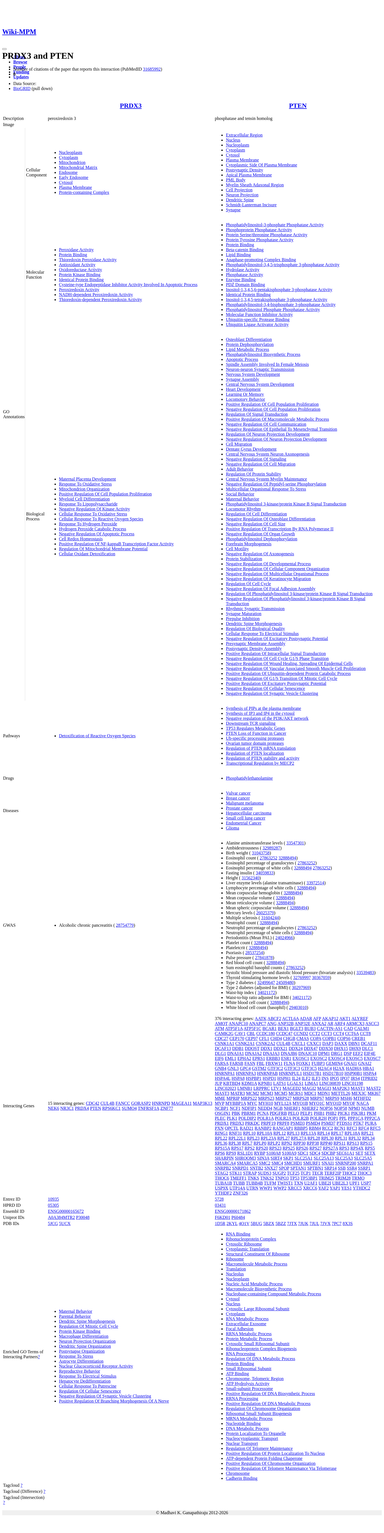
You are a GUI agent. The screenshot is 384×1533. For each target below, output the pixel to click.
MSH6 (346, 1098)
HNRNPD (161, 1103)
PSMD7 (328, 1123)
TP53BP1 (309, 1178)
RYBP (259, 1153)
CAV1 (240, 1033)
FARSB (236, 1063)
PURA (371, 1123)
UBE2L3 (340, 1183)
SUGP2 (279, 1173)
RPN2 (286, 1143)
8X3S (348, 1223)
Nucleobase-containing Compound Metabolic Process (273, 1293)
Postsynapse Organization (82, 1351)
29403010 (298, 1007)
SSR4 (352, 1168)
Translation (236, 1269)
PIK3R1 (358, 1113)
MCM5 (280, 1093)
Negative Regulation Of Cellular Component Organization (277, 568)
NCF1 (235, 1108)
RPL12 (279, 1133)
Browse (20, 62)
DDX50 (326, 1048)
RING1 (221, 1133)
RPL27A (299, 1138)
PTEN (298, 105)
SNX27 (271, 1168)
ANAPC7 (257, 1023)
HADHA (354, 1068)
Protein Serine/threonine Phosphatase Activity (266, 234)
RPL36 (221, 1143)
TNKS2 (267, 1178)
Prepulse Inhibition (243, 618)
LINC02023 (225, 1088)
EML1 (230, 1058)
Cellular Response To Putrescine (87, 1386)
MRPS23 (266, 1098)
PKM (371, 1113)
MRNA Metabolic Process (249, 1418)
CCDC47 (284, 1033)
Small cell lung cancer (245, 818)
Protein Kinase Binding (79, 274)
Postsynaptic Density (244, 170)
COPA (315, 1038)
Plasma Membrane (75, 187)
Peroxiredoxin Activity (79, 289)
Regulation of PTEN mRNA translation (260, 748)
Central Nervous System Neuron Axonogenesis (267, 454)
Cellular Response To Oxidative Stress (93, 514)
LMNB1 (244, 1088)
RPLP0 (259, 1143)
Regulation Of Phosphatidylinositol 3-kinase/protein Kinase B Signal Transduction (299, 593)
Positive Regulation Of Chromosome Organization (270, 1463)
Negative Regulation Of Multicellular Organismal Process (277, 573)
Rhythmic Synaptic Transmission (255, 608)
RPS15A (222, 1148)
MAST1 (358, 1088)
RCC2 (327, 1128)
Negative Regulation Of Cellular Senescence (265, 688)
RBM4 (315, 1128)
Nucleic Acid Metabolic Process (254, 1284)
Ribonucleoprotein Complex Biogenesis (261, 1348)
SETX (369, 1153)
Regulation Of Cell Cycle (248, 583)
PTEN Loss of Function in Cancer (256, 733)
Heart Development (243, 389)
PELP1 (306, 1113)
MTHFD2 (362, 1098)
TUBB (239, 1183)
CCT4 (338, 1033)
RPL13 (293, 1133)
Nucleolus (235, 1274)
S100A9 (289, 1153)
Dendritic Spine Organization (85, 1346)
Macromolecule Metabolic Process (256, 1264)
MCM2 (252, 1093)
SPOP (284, 1168)
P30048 (83, 1217)
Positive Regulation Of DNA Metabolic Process (268, 1403)
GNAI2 (364, 1063)
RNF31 (235, 1133)
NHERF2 (310, 1108)
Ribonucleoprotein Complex (251, 1239)
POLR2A (283, 1118)
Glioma (232, 828)
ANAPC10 (238, 1023)
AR (330, 1023)
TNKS (253, 1178)
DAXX (340, 1043)
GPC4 (245, 1068)
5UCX (65, 1223)
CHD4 (276, 1038)
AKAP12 (330, 1018)
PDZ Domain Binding (245, 284)
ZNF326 (240, 1193)
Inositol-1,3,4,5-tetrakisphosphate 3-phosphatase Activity (276, 299)
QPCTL (231, 1128)
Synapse (233, 209)
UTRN (252, 1188)
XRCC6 (310, 1188)
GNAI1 (350, 1063)
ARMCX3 (355, 1023)
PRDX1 (222, 1123)
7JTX (292, 1223)
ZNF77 (166, 1108)
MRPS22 (249, 1098)
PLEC (220, 1118)
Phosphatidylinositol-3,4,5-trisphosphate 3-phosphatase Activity (282, 264)
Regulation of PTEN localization (255, 753)
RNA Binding (238, 1234)
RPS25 (288, 1148)
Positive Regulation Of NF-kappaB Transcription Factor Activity (116, 543)
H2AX (339, 1068)
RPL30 (327, 1138)
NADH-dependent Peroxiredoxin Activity (96, 294)
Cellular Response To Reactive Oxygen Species (101, 519)
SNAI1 (327, 1163)
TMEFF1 (238, 1178)
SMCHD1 (293, 1163)
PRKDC (252, 1123)
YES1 (346, 1188)
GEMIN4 (334, 1063)
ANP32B (285, 1023)
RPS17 (237, 1148)
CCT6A (352, 1033)
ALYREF (359, 1018)
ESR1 (286, 1058)
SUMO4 (129, 1108)
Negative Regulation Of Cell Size (255, 524)
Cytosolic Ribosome (244, 1244)
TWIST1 (285, 1183)
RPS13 (353, 1143)
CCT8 (365, 1033)
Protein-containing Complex (84, 192)
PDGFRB (278, 1113)
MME (220, 1098)
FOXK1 (303, 1063)
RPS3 (344, 1148)
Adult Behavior (239, 469)
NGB (278, 1108)
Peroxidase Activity (76, 249)
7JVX (325, 1223)
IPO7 (345, 1078)
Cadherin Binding (241, 1478)
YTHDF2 (223, 1193)
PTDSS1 (344, 1123)
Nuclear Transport (242, 1443)
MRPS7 (317, 1098)
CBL (251, 1033)
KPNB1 (265, 1083)
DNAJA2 (253, 1053)
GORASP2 (141, 1103)
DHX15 (341, 1048)
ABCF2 (274, 1018)
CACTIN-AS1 (330, 1028)
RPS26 (302, 1148)
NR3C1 (67, 1108)
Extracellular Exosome (246, 1323)
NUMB (367, 1108)
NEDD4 (265, 1108)
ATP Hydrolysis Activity (247, 1383)
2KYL (232, 1223)
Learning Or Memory (245, 394)
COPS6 (344, 1038)
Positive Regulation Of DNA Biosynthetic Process (270, 1393)
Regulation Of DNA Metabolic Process (260, 1358)
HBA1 (368, 1068)
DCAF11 (369, 1043)
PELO (293, 1113)
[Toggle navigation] (4, 49)
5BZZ (281, 1223)
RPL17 (337, 1133)
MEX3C (358, 1093)
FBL (260, 1063)
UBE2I (324, 1183)
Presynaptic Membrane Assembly (255, 643)
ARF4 (339, 1023)
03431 (220, 1205)
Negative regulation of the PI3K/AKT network (267, 718)
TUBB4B (254, 1183)
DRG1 (337, 1053)
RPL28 (314, 1138)
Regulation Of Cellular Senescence (90, 1391)
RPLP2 (274, 1143)
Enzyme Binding (241, 279)
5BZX (268, 1223)
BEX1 (283, 1028)
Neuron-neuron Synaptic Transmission (260, 369)
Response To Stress (76, 1356)
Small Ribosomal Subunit (248, 1368)
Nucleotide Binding (243, 1423)
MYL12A (282, 1103)
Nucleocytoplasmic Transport (252, 1438)
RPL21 (367, 1133)
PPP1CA (355, 1118)
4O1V (244, 1223)
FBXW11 (274, 1063)
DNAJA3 (271, 1053)
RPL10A (264, 1133)
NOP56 (326, 1108)
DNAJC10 (307, 1053)
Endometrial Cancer (243, 823)
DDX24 (296, 1048)
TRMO (358, 1178)
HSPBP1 (253, 1078)
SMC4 (277, 1163)
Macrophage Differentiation (83, 1336)
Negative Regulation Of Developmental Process (268, 563)
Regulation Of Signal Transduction (257, 414)
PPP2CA (372, 1118)
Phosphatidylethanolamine (249, 778)
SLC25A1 (304, 1158)
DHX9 (355, 1048)
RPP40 (326, 1143)
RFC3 (352, 1128)
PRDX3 (131, 105)
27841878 (264, 957)
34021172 (266, 992)
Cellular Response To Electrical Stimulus (262, 633)
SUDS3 (264, 1173)
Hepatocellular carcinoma (248, 813)
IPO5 (334, 1078)
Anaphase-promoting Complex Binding (261, 259)
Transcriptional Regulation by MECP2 (260, 763)
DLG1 (220, 1053)
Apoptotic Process (242, 359)
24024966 (284, 937)
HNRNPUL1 (290, 1073)
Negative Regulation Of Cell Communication (266, 424)
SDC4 (315, 1153)
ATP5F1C (252, 1028)
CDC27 (221, 1038)
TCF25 (293, 1173)
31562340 (250, 877)
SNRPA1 (365, 1163)
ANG (272, 1023)
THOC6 (222, 1178)
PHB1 (319, 1113)
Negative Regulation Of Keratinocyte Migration (268, 578)
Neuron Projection (242, 194)
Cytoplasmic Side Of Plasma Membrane (261, 165)
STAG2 (221, 1173)
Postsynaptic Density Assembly (254, 648)
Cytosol (66, 182)
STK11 (235, 1173)
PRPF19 (268, 1123)
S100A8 (273, 1153)
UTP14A (237, 1188)
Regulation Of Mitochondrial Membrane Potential (103, 548)
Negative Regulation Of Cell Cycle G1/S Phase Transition (277, 658)
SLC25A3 (344, 1158)
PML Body (235, 180)
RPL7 (247, 1143)
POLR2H (318, 1118)
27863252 (268, 858)
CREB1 (358, 1038)
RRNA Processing (242, 1398)
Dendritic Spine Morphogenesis (254, 623)
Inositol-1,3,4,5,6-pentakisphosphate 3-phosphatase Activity (279, 289)
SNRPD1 (240, 1168)
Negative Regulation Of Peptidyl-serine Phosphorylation (276, 484)
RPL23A (268, 1138)
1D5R (220, 1223)
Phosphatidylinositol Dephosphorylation (261, 538)
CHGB (289, 1038)
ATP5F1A (234, 1028)
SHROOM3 (245, 1158)
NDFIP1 (249, 1108)
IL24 (296, 1078)
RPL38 (235, 1143)
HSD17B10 (333, 1073)
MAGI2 (309, 1088)
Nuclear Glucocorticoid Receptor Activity (96, 1366)
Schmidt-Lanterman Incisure (251, 204)
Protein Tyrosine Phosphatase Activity (259, 239)
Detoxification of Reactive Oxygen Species (97, 735)
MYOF (349, 1103)
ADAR (306, 1018)
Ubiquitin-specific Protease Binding (257, 319)
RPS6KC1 (111, 1108)
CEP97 (251, 1038)
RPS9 (231, 1153)
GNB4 (220, 1068)
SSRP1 (364, 1168)
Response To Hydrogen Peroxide (88, 524)
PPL (343, 1118)
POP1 (333, 1118)
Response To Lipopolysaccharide (88, 504)
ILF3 (316, 1078)
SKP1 (288, 1158)
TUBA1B (223, 1183)
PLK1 (232, 1118)
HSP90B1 (353, 1073)
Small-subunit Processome (249, 1388)
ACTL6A (290, 1018)
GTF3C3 (292, 1068)
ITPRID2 (369, 1078)
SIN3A (263, 1158)
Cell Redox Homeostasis (81, 538)
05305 (53, 1205)
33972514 (315, 882)
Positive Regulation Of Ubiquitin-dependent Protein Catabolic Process (288, 673)
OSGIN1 (222, 1113)
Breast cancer (238, 798)
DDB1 (238, 1048)
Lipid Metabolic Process (247, 349)
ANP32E (303, 1023)
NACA (362, 1103)
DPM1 (324, 1053)
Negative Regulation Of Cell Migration (260, 464)
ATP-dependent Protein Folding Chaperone (264, 1458)
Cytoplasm (68, 157)
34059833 (264, 873)
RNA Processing (240, 1353)
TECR (317, 1173)
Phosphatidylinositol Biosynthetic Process (263, 354)
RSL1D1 (245, 1153)
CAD (348, 1028)
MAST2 (373, 1088)
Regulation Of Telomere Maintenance (259, 1448)
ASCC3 (372, 1023)
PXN (219, 1128)
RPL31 (341, 1138)
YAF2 (323, 1188)
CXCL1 (299, 1043)
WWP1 (265, 1188)
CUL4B (107, 1103)
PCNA (263, 1113)
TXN (298, 1183)
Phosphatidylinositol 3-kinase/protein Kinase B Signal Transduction (286, 504)
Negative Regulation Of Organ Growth (260, 533)
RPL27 (283, 1138)
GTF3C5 (309, 1068)
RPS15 (366, 1143)
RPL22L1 (237, 1138)
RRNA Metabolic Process (248, 1333)
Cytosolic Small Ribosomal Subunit (257, 1343)
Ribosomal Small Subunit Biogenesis (259, 1413)
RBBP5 (301, 1128)
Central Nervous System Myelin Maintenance (266, 479)
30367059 (320, 977)
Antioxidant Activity (77, 264)
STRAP (250, 1173)
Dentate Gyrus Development (251, 449)
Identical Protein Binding (81, 279)
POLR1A (265, 1118)
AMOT (221, 1023)
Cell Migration (239, 444)
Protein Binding (73, 254)
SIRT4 (276, 1158)
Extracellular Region (244, 135)
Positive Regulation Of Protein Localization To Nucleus (275, 1453)
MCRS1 (296, 1093)
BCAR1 (269, 1028)
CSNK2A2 (265, 1043)
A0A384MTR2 (61, 1217)
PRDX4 (82, 1108)
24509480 (285, 982)
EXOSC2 (318, 1058)
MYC (252, 1103)
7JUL (314, 1223)
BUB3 (310, 1028)
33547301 (295, 843)
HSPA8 (238, 1078)
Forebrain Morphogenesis (248, 543)
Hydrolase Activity (242, 269)
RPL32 (355, 1138)
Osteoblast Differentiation (249, 339)
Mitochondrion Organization (84, 489)
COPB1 (329, 1038)
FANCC (123, 1103)
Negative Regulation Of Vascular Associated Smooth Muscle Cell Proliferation (295, 668)
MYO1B (300, 1103)
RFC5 (375, 1128)
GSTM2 (259, 1068)
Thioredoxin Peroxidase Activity (88, 259)
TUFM (270, 1183)
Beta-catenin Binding (244, 249)
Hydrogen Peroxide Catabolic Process (92, 529)
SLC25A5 (363, 1158)
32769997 (302, 977)
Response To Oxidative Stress (85, 484)
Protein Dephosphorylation (250, 344)
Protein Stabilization (244, 558)
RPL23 (253, 1138)
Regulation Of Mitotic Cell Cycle (88, 1326)
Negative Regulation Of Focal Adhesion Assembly (270, 588)
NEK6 (53, 1108)
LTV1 (276, 1088)
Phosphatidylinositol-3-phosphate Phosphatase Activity (275, 224)
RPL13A (308, 1133)
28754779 (125, 925)
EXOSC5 (354, 1058)
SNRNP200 (345, 1163)
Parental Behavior (75, 1316)
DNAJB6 (289, 1053)
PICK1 (344, 1113)
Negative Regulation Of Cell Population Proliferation (273, 409)
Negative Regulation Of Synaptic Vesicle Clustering (272, 693)
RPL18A (352, 1133)
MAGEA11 (181, 1103)
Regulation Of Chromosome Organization (263, 1408)
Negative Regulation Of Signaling (256, 459)
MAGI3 (324, 1088)
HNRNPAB (267, 1073)
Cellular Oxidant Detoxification (87, 553)
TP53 (294, 1178)
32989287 (271, 848)
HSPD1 (269, 1078)
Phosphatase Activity (244, 274)
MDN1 (324, 1093)
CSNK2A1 (245, 1043)
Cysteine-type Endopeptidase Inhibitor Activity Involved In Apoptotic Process (128, 284)
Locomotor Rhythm (243, 509)
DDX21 (281, 1048)
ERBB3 (273, 1058)
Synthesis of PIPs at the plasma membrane (263, 708)
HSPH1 (284, 1078)
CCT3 (326, 1033)
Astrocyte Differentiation (81, 1361)
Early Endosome (73, 177)
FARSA (222, 1063)
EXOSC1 (300, 1058)
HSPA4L (222, 1078)
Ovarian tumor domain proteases (255, 743)
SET (359, 1153)
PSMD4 (313, 1123)
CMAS (303, 1038)
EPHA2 (244, 1058)
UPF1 (354, 1183)
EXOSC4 (336, 1058)
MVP (219, 1103)
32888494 (287, 858)
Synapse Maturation (243, 613)
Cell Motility (237, 548)
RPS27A (330, 1148)
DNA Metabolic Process (247, 1428)
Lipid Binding (238, 254)
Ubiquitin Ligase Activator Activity (257, 324)
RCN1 (340, 1128)
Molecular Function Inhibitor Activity (259, 314)
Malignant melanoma (244, 803)
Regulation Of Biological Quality (255, 628)
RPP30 (299, 1143)
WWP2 (279, 1188)
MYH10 (265, 1103)
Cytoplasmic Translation (247, 1249)
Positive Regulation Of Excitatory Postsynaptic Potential (276, 683)
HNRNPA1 (225, 1073)
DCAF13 (223, 1048)
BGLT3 (296, 1028)
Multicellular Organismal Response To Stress (266, 489)
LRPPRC (261, 1088)
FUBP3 (318, 1063)
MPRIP (233, 1098)
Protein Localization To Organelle (256, 1433)
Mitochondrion (72, 162)
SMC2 (265, 1163)
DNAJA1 (235, 1053)
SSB (342, 1168)
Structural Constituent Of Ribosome (258, 1254)
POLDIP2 (247, 1118)
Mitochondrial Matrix (78, 167)
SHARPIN (224, 1158)
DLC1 (367, 1048)
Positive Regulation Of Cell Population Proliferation (105, 494)
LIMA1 (311, 1083)
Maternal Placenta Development (87, 479)
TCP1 (305, 1173)
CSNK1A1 (224, 1043)
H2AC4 (325, 1068)
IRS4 (355, 1078)
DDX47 (311, 1048)
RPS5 (370, 1148)
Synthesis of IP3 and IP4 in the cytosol (260, 713)
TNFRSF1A (148, 1108)
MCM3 (266, 1093)
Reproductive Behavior (79, 1371)
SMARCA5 (247, 1163)
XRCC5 (294, 1188)
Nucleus (233, 140)
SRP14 (330, 1168)
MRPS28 (301, 1098)
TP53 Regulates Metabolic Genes (255, 728)
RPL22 (221, 1138)
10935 (53, 1199)
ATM (219, 1028)
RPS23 (275, 1148)
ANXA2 (319, 1023)
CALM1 (361, 1028)
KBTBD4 (231, 1083)
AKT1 (345, 1018)
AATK (261, 1018)
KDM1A (249, 1083)
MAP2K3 (340, 1088)
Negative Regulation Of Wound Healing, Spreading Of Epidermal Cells (289, 663)
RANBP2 (263, 1128)
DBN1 (354, 1043)
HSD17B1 (312, 1073)
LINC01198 (352, 1083)
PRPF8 (283, 1123)
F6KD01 (222, 1217)
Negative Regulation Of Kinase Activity (94, 509)
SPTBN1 (315, 1168)
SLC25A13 (324, 1158)
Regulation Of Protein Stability (253, 474)
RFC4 (363, 1128)
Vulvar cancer (238, 793)
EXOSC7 (372, 1058)
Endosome (68, 172)
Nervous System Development (253, 374)
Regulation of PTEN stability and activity (262, 758)
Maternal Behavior (242, 499)
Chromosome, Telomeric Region (255, 1378)
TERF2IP (332, 1173)
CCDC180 (265, 1033)
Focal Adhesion (239, 1328)
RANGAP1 (283, 1128)
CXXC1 (314, 1043)
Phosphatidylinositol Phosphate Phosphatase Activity (273, 309)
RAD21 (246, 1128)
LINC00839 (330, 1083)
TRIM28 (343, 1178)
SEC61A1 (345, 1153)
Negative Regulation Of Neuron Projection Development (276, 439)
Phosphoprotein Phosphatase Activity (259, 229)
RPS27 (315, 1148)
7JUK (303, 1223)
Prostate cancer (239, 808)
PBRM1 (248, 1113)
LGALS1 (295, 1083)
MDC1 (310, 1093)
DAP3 (327, 1043)
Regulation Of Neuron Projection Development (268, 434)
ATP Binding (237, 1373)
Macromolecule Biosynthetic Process (259, 1289)
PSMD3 (297, 1123)
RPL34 (368, 1138)
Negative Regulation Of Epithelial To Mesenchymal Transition (281, 429)
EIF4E (369, 1053)
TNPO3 (282, 1178)
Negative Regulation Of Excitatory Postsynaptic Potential (277, 638)
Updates (21, 77)
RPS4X (357, 1148)
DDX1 (267, 1048)
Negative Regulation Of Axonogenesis (260, 553)
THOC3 (364, 1173)
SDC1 (302, 1153)
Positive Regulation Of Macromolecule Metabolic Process (277, 419)
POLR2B (300, 1118)
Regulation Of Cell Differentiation (256, 514)
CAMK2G (224, 1033)
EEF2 (358, 1053)
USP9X (221, 1188)
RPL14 (323, 1133)
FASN (249, 1063)
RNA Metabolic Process (247, 1318)
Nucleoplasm (70, 152)
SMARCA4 (225, 1163)
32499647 (266, 982)
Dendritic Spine (240, 199)
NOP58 (340, 1108)
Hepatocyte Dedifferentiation (85, 1381)
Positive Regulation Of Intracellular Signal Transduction (276, 653)
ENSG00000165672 (66, 1211)
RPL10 (249, 1133)
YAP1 (335, 1188)
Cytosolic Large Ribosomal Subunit (257, 1308)
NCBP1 (222, 1108)
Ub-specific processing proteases (255, 738)
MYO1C (317, 1103)
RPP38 (313, 1143)
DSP (348, 1053)
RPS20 (262, 1148)
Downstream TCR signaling (250, 723)
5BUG (256, 1223)
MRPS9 (332, 1098)
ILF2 (306, 1078)
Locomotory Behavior (245, 399)
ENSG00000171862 (233, 1211)
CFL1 (264, 1038)
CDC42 (92, 1103)
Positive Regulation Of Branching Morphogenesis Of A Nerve (114, 1401)
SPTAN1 (298, 1168)
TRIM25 (326, 1178)
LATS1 (279, 1083)
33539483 (365, 972)
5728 (219, 1199)
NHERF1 (292, 1108)
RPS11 (339, 1143)
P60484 (238, 1217)
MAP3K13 (202, 1103)
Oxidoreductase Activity (80, 269)
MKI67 (373, 1093)
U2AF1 (310, 1183)
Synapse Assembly (242, 379)
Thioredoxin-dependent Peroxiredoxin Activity (100, 299)
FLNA (289, 1063)
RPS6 (220, 1153)
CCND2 (301, 1033)
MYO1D (333, 1103)
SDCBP (328, 1153)
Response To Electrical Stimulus (87, 1376)
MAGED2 (291, 1088)
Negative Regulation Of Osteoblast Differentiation (270, 519)
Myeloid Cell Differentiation (84, 499)
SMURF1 (311, 1163)
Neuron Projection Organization (87, 1341)
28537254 (254, 952)
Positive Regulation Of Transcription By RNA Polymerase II (279, 529)
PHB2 (331, 1113)
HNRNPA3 (246, 1073)
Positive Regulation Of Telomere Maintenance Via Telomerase (281, 1468)
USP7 (366, 1183)
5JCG (53, 1223)
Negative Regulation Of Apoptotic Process (96, 533)
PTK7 (358, 1123)
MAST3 (222, 1093)
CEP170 (236, 1038)
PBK (236, 1113)
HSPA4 (369, 1073)
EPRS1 (258, 1058)
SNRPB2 (223, 1168)
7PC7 (337, 1223)
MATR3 (237, 1093)
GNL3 (233, 1068)
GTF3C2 (275, 1068)
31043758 (260, 853)
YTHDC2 (361, 1188)
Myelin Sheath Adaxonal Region (255, 185)
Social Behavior (240, 494)
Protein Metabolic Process (249, 1338)
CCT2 (314, 1033)
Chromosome (238, 1473)
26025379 (265, 912)
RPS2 (250, 1148)
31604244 (270, 917)
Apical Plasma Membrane (249, 175)
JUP (218, 1083)
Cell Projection (239, 190)
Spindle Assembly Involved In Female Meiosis (267, 364)
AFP (317, 1018)
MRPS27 (283, 1098)
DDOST (252, 1048)
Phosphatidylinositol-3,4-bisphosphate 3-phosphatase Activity (281, 304)
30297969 (301, 987)
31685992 (152, 69)
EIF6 (219, 1058)
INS (325, 1078)
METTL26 (340, 1093)
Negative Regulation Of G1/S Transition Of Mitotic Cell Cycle (281, 678)
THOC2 (349, 1173)
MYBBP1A (235, 1103)
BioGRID (21, 88)
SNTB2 (256, 1168)
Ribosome (235, 1259)
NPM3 (354, 1108)
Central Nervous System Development (260, 384)
